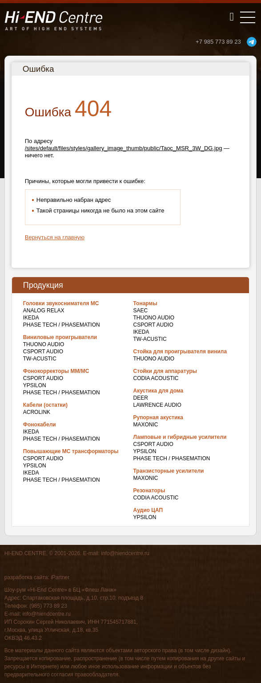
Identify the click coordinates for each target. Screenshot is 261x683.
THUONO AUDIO (43, 344)
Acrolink (36, 412)
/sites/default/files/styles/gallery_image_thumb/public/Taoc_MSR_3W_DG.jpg (123, 148)
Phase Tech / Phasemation (61, 325)
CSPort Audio (43, 351)
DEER (140, 398)
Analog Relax (43, 310)
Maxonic (145, 424)
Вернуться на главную (54, 237)
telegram (252, 42)
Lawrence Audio (157, 405)
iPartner (60, 577)
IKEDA (31, 318)
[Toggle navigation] (248, 17)
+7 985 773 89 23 (218, 41)
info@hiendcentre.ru (125, 553)
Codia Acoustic (156, 378)
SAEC (140, 310)
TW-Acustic (39, 359)
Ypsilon (34, 385)
